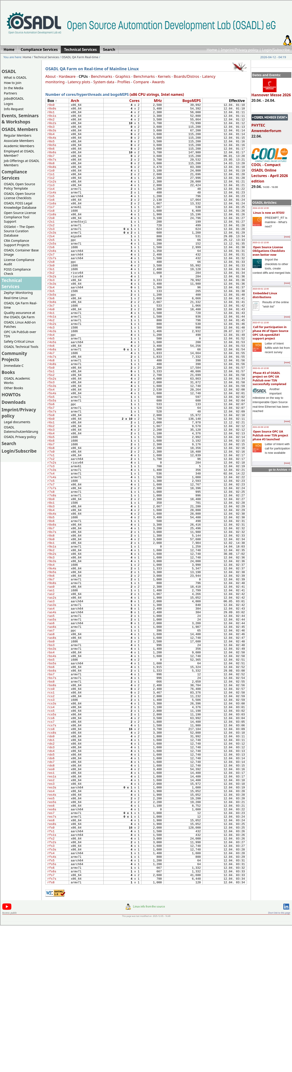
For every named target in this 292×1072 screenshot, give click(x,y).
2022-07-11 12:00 (261, 322)
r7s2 (50, 526)
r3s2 (50, 305)
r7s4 (50, 543)
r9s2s (51, 638)
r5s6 (50, 461)
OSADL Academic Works (17, 380)
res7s (51, 951)
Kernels (164, 76)
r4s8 (50, 409)
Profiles (123, 81)
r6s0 (50, 478)
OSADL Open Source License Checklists (19, 195)
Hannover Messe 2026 (271, 92)
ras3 (50, 695)
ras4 (50, 704)
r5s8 (50, 474)
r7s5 (50, 552)
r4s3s (51, 374)
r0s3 (50, 131)
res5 (50, 929)
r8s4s (51, 591)
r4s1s (51, 357)
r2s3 (50, 253)
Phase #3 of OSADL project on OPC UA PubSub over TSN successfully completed (269, 378)
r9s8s (51, 673)
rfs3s (51, 990)
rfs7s (51, 1024)
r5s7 (50, 465)
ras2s (51, 691)
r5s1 (50, 422)
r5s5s (51, 456)
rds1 (50, 860)
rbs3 (50, 747)
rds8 (50, 890)
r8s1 (50, 578)
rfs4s (51, 998)
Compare (141, 81)
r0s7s (51, 170)
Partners (10, 93)
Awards (158, 81)
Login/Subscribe (276, 49)
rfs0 (50, 964)
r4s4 (50, 378)
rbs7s (51, 786)
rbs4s (51, 760)
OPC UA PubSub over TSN (20, 334)
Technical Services (46, 57)
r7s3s (51, 539)
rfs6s (51, 1016)
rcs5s (51, 829)
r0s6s (51, 162)
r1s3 (50, 201)
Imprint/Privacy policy (239, 49)
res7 (50, 946)
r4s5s (51, 387)
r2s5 (50, 266)
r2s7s (51, 287)
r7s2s (51, 530)
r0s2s (51, 127)
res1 (50, 899)
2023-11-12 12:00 (261, 242)
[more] (287, 237)
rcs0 (50, 799)
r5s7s (51, 469)
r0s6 (50, 157)
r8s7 (50, 608)
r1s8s (51, 235)
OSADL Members (20, 129)
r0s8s (51, 179)
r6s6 (50, 504)
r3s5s (51, 331)
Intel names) (172, 94)
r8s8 (50, 617)
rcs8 (50, 847)
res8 (50, 955)
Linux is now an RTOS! (268, 213)
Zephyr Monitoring (18, 292)
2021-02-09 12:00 (261, 427)
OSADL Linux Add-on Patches (20, 324)
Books (8, 372)
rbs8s (51, 795)
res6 (50, 938)
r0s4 (50, 140)
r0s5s (51, 153)
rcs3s (51, 816)
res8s (51, 959)
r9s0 (50, 621)
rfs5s (51, 1007)
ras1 (50, 682)
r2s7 (50, 283)
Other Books (13, 388)
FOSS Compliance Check (17, 271)
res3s (51, 916)
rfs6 (50, 1011)
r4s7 (50, 400)
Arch (75, 100)
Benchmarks (101, 76)
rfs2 (50, 977)
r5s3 (50, 435)
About (50, 76)
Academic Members (19, 146)
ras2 (50, 686)
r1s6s (51, 222)
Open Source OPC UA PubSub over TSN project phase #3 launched (270, 435)
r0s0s (51, 110)
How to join (12, 83)
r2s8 (50, 292)
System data (103, 81)
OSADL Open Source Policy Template (19, 186)
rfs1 (50, 968)
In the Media (13, 88)
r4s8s (51, 413)
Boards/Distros (186, 76)
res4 (50, 920)
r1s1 (50, 188)
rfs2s (51, 981)
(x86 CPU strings (144, 94)
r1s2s (51, 196)
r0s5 (50, 149)
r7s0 (50, 517)
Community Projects (14, 356)
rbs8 (50, 790)
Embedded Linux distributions (265, 295)
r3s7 (50, 344)
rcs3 (50, 812)
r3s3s (51, 318)
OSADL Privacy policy (20, 437)
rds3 (50, 868)
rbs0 (50, 743)
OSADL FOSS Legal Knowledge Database (20, 205)
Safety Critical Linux (19, 341)
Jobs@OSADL (14, 98)
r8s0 (50, 573)
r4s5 (50, 383)
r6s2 (50, 487)
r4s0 (50, 348)
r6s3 (50, 491)
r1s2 (50, 192)
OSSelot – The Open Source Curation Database (19, 230)
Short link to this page (279, 1059)
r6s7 (50, 508)
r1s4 (50, 205)
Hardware (67, 76)
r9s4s (51, 656)
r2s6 (50, 274)
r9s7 (50, 669)
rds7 (50, 886)
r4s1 (50, 352)
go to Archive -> (280, 469)
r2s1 (50, 244)
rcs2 (50, 808)
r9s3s (51, 647)
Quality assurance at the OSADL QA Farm (19, 314)
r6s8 (50, 513)
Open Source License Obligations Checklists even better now (269, 251)
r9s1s (51, 630)
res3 (50, 912)
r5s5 (50, 452)
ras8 (50, 734)
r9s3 (50, 643)
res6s (51, 942)
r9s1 (50, 625)
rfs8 (50, 1029)
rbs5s (51, 769)
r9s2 (50, 634)
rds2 (50, 864)
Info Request (13, 109)
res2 (50, 907)
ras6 (50, 721)
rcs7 (50, 838)
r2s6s (51, 279)
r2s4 (50, 261)
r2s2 (50, 248)
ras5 (50, 712)
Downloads (14, 402)
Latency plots (79, 81)
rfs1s (51, 972)
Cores (134, 100)
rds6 (50, 881)
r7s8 (50, 565)
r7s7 (50, 556)
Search (9, 443)
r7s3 (50, 534)
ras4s (51, 708)
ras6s (51, 725)
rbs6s (51, 777)
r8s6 (50, 599)
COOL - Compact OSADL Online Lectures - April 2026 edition (269, 171)
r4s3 (50, 370)
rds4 (50, 873)
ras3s (51, 699)
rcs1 (50, 803)
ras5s (51, 717)
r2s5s (51, 270)
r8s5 (50, 595)
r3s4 (50, 322)
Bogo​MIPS (191, 100)
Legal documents (17, 422)
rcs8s (51, 851)
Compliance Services (14, 175)
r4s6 (50, 391)
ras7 (50, 730)
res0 (50, 894)
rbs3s (51, 751)
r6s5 (50, 500)
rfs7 (50, 1020)
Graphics (122, 76)
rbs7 (50, 782)
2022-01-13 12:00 (261, 368)
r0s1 (50, 114)
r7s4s (51, 547)
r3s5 (50, 326)
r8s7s (51, 612)
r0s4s (51, 144)
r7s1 (50, 521)
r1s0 (50, 183)
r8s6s (51, 604)
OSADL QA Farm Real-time (79, 57)
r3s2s (51, 309)
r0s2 (50, 123)
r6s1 (50, 482)
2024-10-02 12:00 (261, 208)
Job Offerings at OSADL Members (21, 163)
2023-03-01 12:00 (261, 289)
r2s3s (51, 257)
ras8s (51, 738)
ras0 (50, 678)
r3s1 (50, 300)
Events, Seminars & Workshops (20, 118)
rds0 (50, 855)
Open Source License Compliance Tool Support (20, 217)
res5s (51, 933)
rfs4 (50, 994)
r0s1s (51, 118)
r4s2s (51, 365)
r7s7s (51, 560)
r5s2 (50, 426)
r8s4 (50, 586)
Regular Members (17, 135)
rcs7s (51, 842)
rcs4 (50, 821)
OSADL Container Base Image (21, 252)
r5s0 (50, 417)
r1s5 (50, 214)
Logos (8, 104)
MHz (158, 100)
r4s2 (50, 361)
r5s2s (51, 430)
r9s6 (50, 665)
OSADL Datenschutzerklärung (21, 429)
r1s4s (51, 209)
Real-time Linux (16, 298)
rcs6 (50, 834)
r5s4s (51, 448)
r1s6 (50, 218)
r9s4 (50, 651)
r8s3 (50, 582)
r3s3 (50, 313)
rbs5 (50, 764)
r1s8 (50, 231)
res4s (51, 925)
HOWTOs (11, 394)
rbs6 (50, 773)
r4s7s (51, 404)
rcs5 (50, 825)
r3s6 (50, 335)
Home (212, 49)
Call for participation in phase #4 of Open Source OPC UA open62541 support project (270, 332)
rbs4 (50, 756)
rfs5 (50, 1003)
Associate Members (19, 140)
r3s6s (51, 339)
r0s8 (50, 175)
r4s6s (51, 396)
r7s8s (51, 569)
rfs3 (50, 985)
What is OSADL (15, 77)
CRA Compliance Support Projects (16, 242)
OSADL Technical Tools (21, 346)
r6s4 (50, 495)
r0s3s (51, 136)
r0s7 (50, 166)
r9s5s (51, 660)
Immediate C (14, 365)
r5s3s (51, 439)
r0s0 (50, 105)
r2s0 (50, 240)
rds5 (50, 877)
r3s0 (50, 296)
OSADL (9, 71)
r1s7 (50, 227)
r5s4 (50, 443)
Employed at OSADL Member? (19, 153)
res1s (51, 903)
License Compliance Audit (19, 262)
